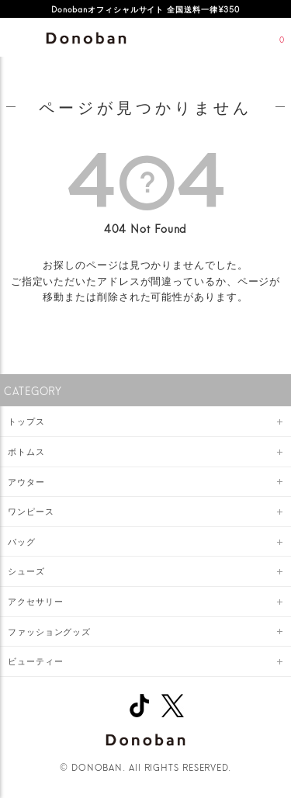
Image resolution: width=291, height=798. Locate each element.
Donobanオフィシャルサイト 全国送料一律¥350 (145, 8)
